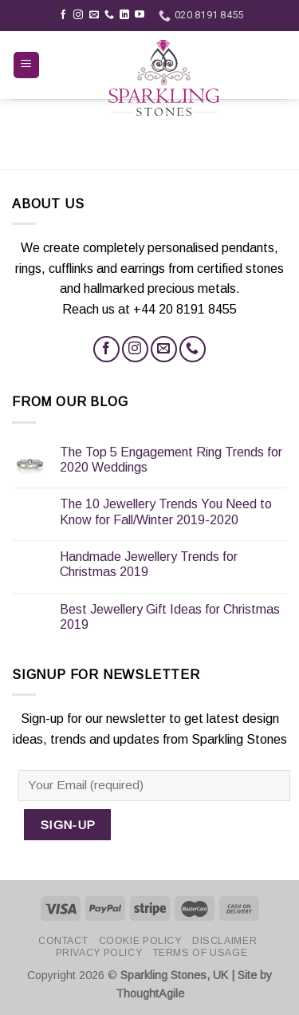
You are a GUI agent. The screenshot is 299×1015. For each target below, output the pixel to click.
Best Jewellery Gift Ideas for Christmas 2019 (170, 616)
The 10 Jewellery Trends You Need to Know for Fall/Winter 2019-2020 (166, 511)
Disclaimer (224, 940)
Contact (63, 940)
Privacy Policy (99, 952)
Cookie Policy (140, 940)
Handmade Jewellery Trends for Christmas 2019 (149, 564)
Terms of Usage (200, 952)
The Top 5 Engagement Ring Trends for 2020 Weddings (171, 459)
